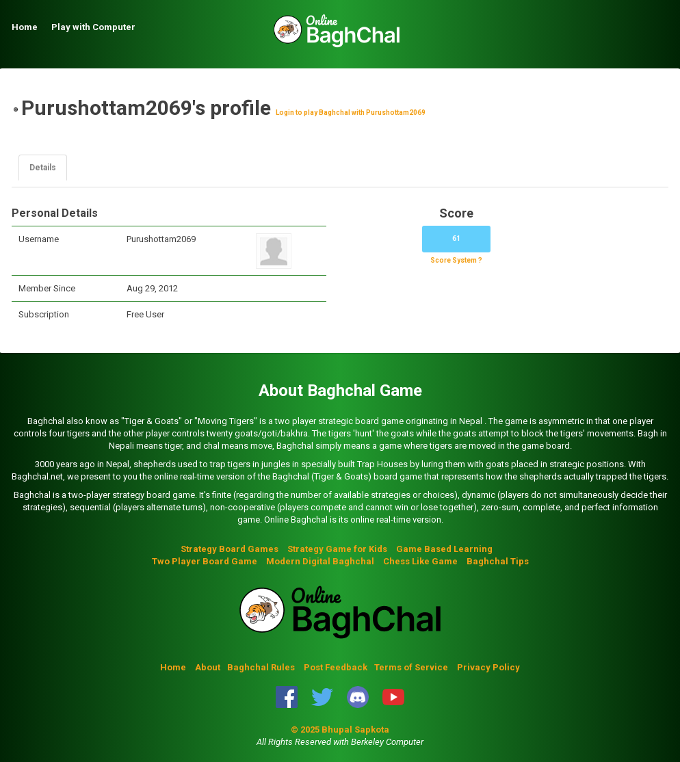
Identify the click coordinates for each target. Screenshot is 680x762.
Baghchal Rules (261, 667)
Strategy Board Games (229, 549)
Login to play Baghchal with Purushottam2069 (351, 112)
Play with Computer (93, 27)
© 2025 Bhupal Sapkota (340, 729)
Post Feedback (335, 667)
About (207, 667)
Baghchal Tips (498, 561)
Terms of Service (412, 667)
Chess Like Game (420, 561)
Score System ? (456, 260)
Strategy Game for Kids (337, 549)
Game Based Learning (444, 549)
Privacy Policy (488, 667)
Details (42, 167)
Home (25, 27)
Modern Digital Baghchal (320, 561)
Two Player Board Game (204, 561)
